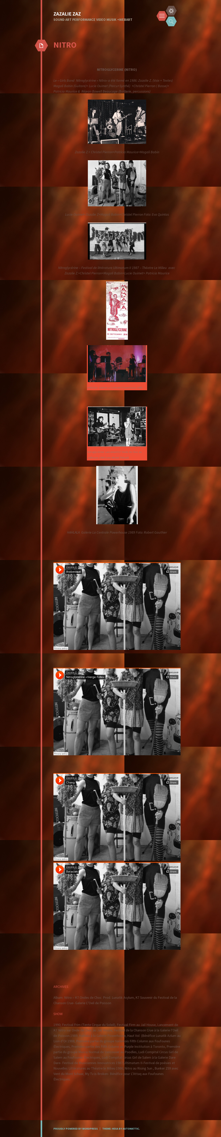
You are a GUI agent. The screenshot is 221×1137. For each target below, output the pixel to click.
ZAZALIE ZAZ (67, 14)
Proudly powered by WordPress (75, 1128)
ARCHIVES (60, 986)
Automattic (131, 1128)
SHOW (58, 1014)
